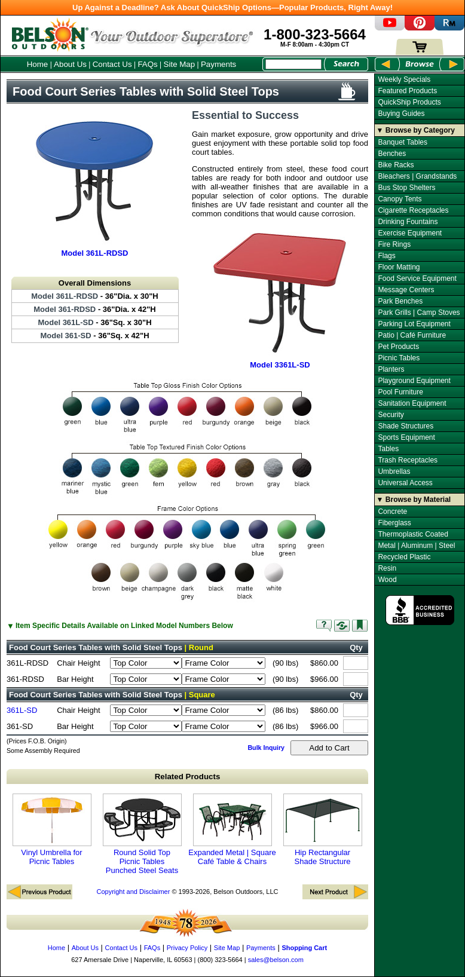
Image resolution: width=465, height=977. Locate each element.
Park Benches (400, 301)
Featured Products (407, 91)
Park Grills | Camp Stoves (419, 312)
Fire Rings (394, 244)
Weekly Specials (404, 79)
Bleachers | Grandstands (417, 176)
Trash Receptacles (408, 460)
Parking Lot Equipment (414, 324)
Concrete (392, 511)
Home (37, 64)
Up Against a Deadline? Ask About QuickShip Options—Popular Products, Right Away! (232, 7)
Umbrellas (394, 471)
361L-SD (22, 710)
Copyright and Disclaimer (133, 891)
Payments (218, 64)
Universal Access (405, 483)
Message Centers (406, 290)
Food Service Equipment (417, 278)
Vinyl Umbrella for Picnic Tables (52, 830)
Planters (391, 369)
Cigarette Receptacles (413, 210)
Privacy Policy (187, 947)
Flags (386, 256)
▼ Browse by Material (414, 499)
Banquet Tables (402, 142)
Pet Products (398, 346)
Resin (387, 568)
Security (390, 415)
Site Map (179, 64)
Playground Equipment (414, 380)
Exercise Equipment (410, 233)
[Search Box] (293, 64)
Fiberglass (394, 523)
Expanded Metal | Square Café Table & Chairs (232, 830)
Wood (387, 579)
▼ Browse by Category (416, 130)
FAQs (147, 64)
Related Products (188, 776)
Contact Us (112, 64)
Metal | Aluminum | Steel (416, 545)
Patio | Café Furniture (412, 335)
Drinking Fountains (408, 222)
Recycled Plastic (404, 557)
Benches (392, 153)
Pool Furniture (400, 392)
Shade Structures (405, 426)
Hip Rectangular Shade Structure (322, 830)
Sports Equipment (406, 437)
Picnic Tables (399, 358)
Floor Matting (399, 267)
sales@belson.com (276, 959)
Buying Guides (401, 113)
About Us (70, 64)
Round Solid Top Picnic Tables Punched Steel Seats (142, 834)
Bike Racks (396, 165)
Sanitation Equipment (412, 403)
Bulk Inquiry (265, 747)
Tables (388, 449)
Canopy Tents (399, 199)
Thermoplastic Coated (413, 534)
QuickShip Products (409, 102)
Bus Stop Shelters (406, 187)
